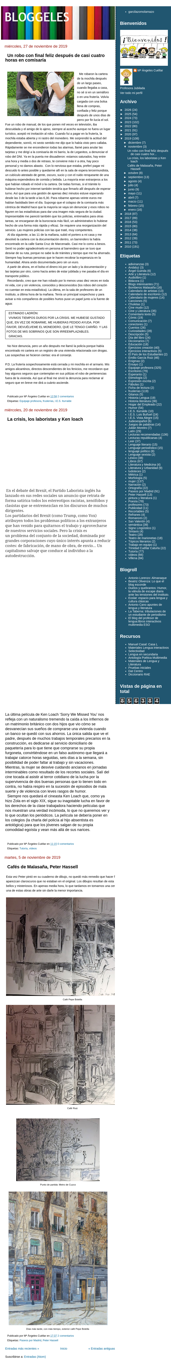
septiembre (135, 177)
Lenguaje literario (139, 444)
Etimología (135, 377)
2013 (128, 234)
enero (132, 209)
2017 (128, 218)
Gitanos (133, 394)
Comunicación (137, 321)
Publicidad (135, 508)
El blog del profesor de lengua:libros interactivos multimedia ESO (144, 621)
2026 (128, 109)
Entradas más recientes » (22, 1348)
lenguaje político (139, 451)
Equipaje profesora (30, 401)
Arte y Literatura (139, 274)
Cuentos (134, 327)
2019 (128, 138)
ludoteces (134, 471)
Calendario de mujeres (143, 297)
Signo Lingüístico (139, 528)
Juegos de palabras (141, 424)
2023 (128, 122)
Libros (132, 461)
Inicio (63, 1348)
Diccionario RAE (139, 674)
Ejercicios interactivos (142, 351)
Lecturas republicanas (143, 437)
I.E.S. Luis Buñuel (140, 414)
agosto (132, 181)
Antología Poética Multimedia (147, 657)
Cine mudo (135, 307)
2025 (128, 114)
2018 (128, 213)
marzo (132, 201)
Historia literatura (139, 401)
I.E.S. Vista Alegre (140, 417)
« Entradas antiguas (101, 1348)
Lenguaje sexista (139, 454)
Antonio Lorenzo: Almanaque (147, 578)
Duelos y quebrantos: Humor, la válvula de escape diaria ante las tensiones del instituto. (148, 591)
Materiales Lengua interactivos (148, 647)
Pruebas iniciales (139, 667)
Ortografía (135, 488)
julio (130, 185)
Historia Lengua (138, 397)
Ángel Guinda (137, 270)
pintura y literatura (140, 498)
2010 (128, 246)
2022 (128, 126)
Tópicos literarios (139, 541)
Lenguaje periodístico (142, 448)
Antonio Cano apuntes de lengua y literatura (145, 606)
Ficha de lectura (139, 387)
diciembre (134, 142)
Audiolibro (135, 277)
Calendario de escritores (144, 294)
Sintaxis (133, 531)
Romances (135, 518)
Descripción (136, 334)
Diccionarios (136, 341)
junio (131, 189)
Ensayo (133, 364)
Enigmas (134, 361)
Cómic (132, 317)
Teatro (132, 534)
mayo (132, 193)
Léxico (132, 458)
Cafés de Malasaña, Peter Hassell (42, 866)
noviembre (135, 146)
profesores (135, 504)
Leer (131, 441)
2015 (128, 226)
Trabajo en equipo (140, 544)
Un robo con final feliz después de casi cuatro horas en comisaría (55, 58)
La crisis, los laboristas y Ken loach (45, 419)
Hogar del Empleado (142, 404)
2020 (128, 134)
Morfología (135, 478)
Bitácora (133, 280)
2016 (128, 222)
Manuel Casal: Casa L (143, 644)
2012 (128, 238)
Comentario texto (139, 314)
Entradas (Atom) (35, 1356)
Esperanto (135, 374)
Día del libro (136, 337)
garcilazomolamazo (141, 11)
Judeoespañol (137, 421)
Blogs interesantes (140, 284)
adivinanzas (136, 264)
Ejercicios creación (140, 347)
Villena (132, 558)
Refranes (134, 514)
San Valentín (136, 521)
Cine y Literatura (139, 311)
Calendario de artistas (142, 291)
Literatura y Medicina (142, 464)
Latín (131, 431)
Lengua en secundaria (143, 654)
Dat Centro (135, 671)
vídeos (33, 848)
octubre (133, 173)
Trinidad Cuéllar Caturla (144, 548)
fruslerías (48, 401)
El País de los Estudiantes (145, 354)
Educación (135, 344)
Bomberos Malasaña (142, 287)
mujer (132, 481)
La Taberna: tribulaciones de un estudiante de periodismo (147, 613)
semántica (135, 524)
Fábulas (133, 384)
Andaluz (133, 267)
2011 (128, 242)
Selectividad (136, 651)
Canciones (135, 301)
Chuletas (134, 304)
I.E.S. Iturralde (63, 401)
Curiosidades (137, 331)
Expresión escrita (139, 381)
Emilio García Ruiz (140, 357)
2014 (128, 230)
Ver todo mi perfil (131, 93)
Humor (132, 407)
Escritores (135, 371)
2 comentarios (66, 396)
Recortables (136, 511)
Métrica (133, 474)
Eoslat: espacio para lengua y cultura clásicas (148, 599)
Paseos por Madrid (30, 1340)
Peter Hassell (50, 1340)
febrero (133, 205)
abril (131, 197)
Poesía (133, 501)
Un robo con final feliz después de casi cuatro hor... (147, 152)
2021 (128, 130)
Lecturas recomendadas (144, 434)
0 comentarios (66, 843)
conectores (135, 324)
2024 (128, 118)
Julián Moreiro (137, 427)
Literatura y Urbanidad (143, 468)
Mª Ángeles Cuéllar (150, 70)
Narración (134, 484)
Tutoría (24, 848)
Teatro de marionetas (142, 538)
